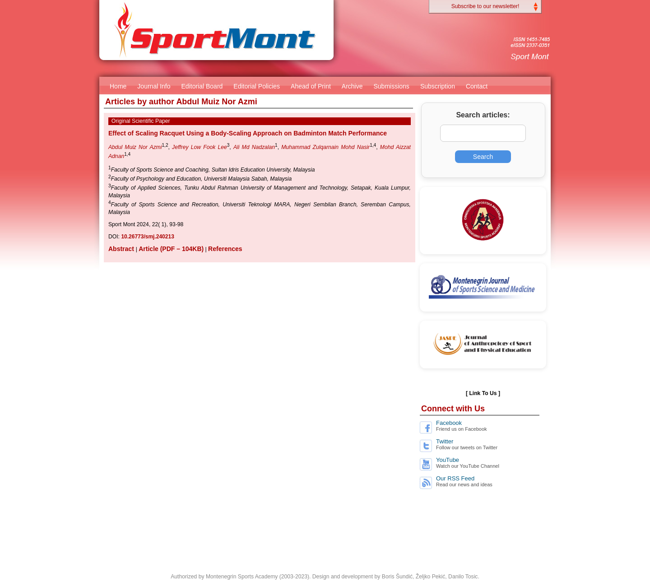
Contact (477, 86)
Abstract (122, 248)
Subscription (437, 86)
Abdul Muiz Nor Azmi (135, 147)
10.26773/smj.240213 (147, 236)
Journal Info (153, 86)
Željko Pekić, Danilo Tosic (447, 576)
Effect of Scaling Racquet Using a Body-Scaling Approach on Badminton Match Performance (247, 133)
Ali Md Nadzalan (254, 147)
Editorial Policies (256, 86)
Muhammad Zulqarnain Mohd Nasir (325, 147)
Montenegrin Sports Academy (242, 576)
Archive (352, 86)
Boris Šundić (397, 576)
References (225, 248)
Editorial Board (202, 86)
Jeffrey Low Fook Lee (199, 147)
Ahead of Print (311, 86)
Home (118, 86)
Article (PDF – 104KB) (171, 248)
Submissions (391, 86)
